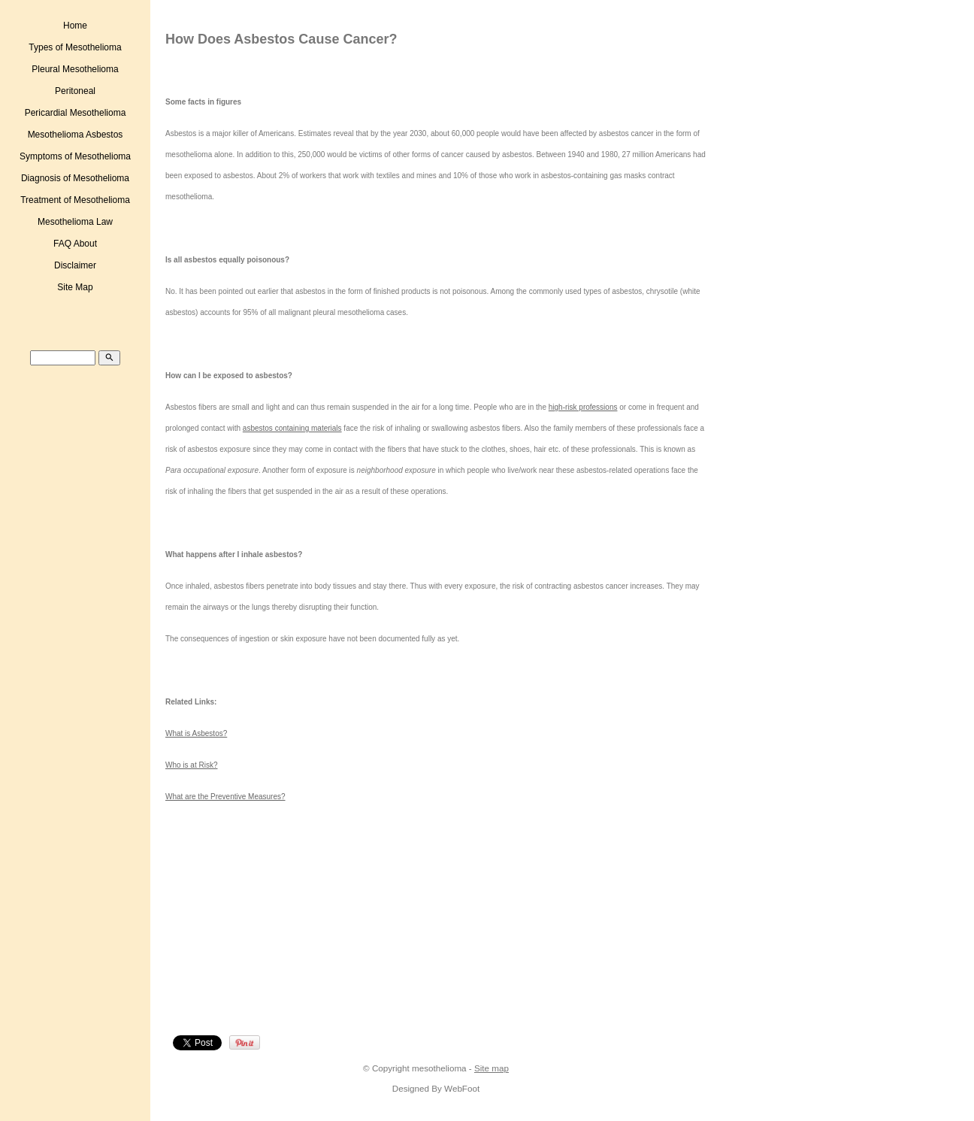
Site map (491, 1068)
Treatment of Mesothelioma (75, 200)
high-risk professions (583, 407)
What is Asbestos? (196, 733)
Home (75, 25)
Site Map (74, 287)
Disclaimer (75, 265)
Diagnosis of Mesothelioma (75, 178)
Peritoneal (75, 91)
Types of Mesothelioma (75, 47)
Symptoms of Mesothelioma (75, 156)
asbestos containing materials (292, 428)
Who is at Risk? (191, 765)
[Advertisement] (297, 923)
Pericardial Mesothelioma (75, 113)
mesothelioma (439, 1068)
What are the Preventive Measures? (225, 796)
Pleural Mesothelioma (75, 69)
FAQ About (75, 243)
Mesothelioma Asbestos (75, 134)
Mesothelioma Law (75, 222)
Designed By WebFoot (435, 1088)
